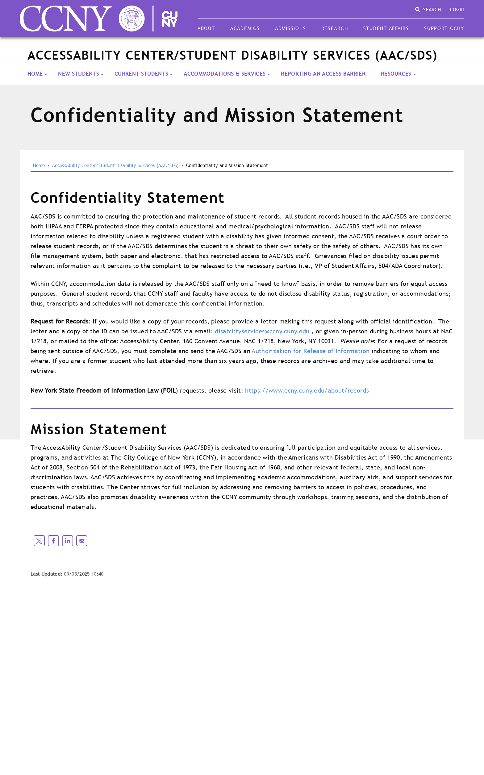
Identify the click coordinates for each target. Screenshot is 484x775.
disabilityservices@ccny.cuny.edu (262, 331)
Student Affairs (386, 28)
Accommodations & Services (224, 73)
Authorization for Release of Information (310, 351)
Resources (396, 73)
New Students (78, 73)
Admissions (290, 28)
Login (457, 9)
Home (35, 73)
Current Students (141, 73)
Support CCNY (444, 28)
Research (334, 28)
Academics (245, 28)
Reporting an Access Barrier (323, 73)
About (206, 28)
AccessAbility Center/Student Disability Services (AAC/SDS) (115, 165)
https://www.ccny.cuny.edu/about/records (307, 390)
